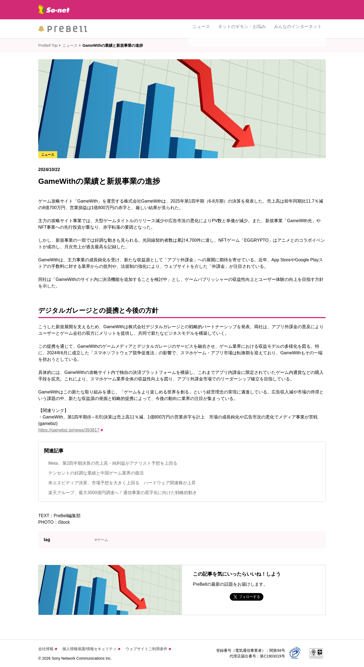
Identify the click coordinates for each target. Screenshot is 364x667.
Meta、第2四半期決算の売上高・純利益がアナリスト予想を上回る (112, 463)
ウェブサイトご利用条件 (148, 649)
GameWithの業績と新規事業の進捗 (112, 45)
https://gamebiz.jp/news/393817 (70, 430)
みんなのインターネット (298, 28)
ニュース (201, 28)
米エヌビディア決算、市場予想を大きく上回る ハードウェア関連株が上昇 (122, 482)
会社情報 (47, 649)
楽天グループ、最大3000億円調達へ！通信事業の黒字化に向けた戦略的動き (122, 492)
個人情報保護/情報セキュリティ (91, 649)
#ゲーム (101, 540)
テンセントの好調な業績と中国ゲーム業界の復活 (96, 473)
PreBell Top (48, 45)
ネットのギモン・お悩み (242, 28)
